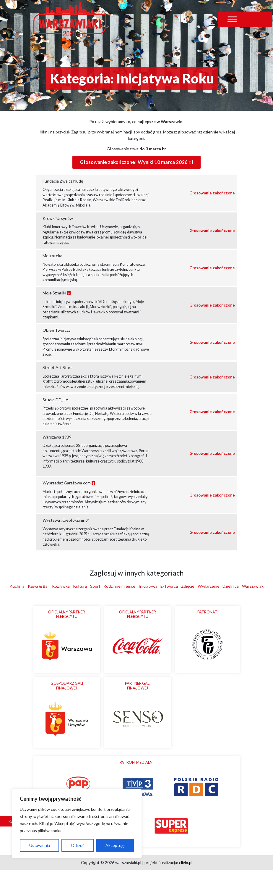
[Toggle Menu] (232, 19)
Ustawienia (39, 845)
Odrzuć (77, 845)
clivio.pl (185, 862)
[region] (77, 823)
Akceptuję (114, 845)
